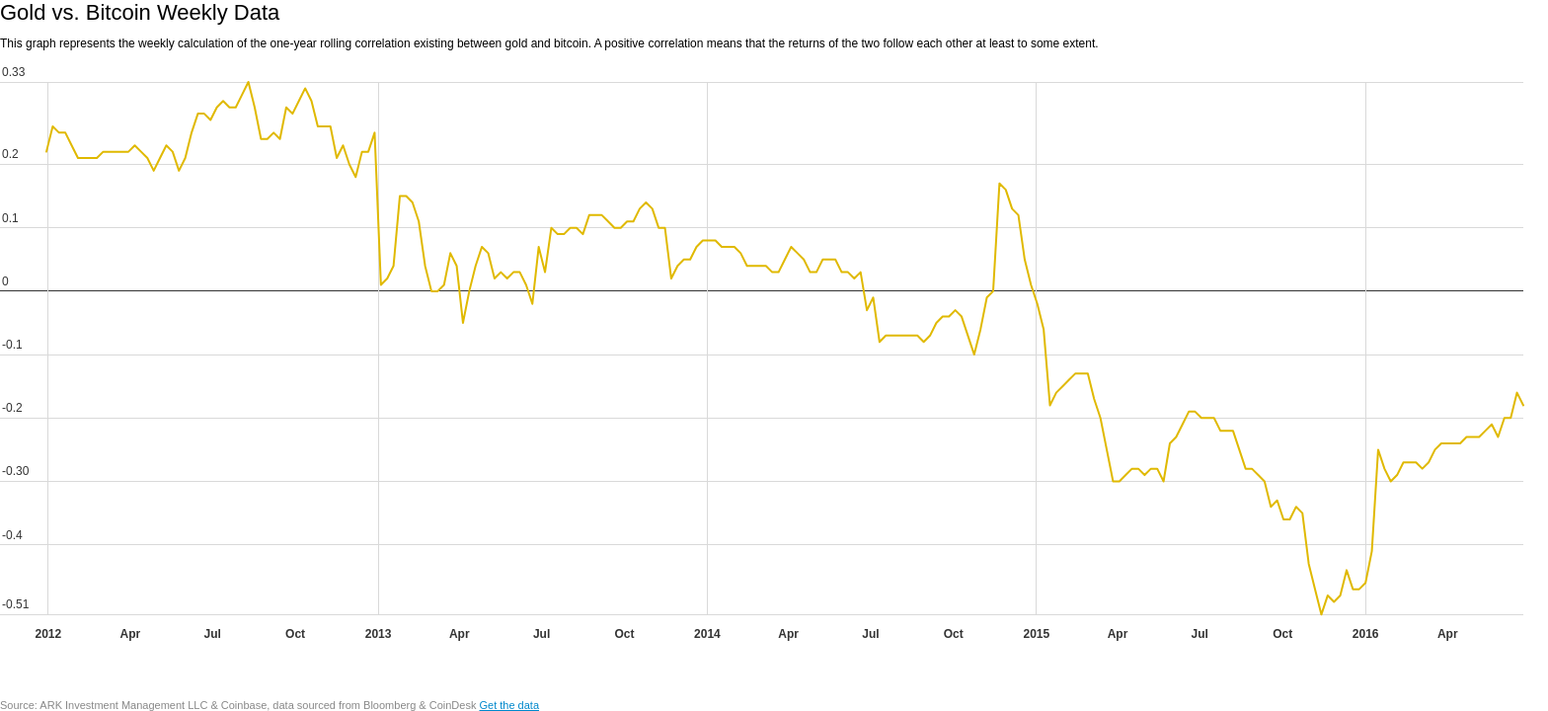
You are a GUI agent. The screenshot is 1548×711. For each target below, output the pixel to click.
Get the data (509, 705)
